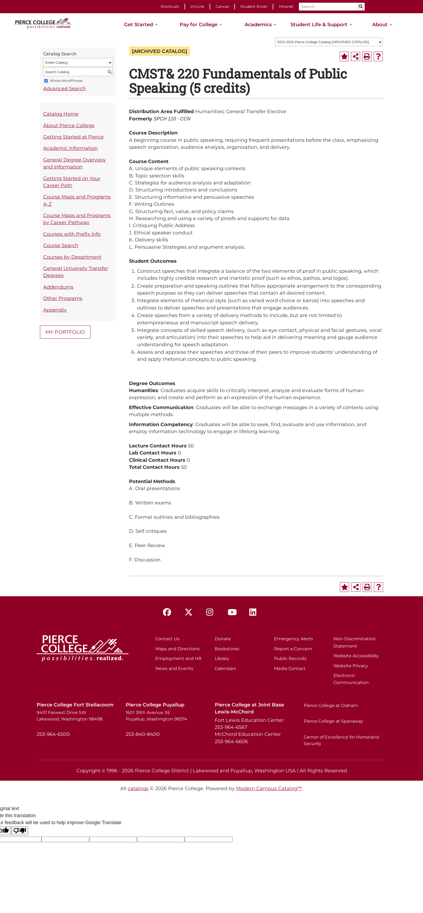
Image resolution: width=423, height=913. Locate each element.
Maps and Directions (177, 648)
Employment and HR (178, 658)
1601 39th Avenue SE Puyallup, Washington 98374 (156, 716)
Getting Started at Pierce (73, 137)
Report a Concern (293, 648)
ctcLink (197, 6)
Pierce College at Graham (331, 705)
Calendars (225, 668)
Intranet (286, 6)
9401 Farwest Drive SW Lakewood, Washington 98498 (70, 716)
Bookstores (227, 648)
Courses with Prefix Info (72, 234)
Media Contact (290, 668)
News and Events (174, 668)
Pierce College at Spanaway (333, 721)
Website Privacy (350, 665)
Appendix (55, 310)
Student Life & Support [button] (319, 24)
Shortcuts (170, 6)
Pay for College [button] (198, 24)
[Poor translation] (19, 830)
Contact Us (167, 638)
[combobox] (329, 42)
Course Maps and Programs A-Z (77, 200)
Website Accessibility (356, 655)
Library (222, 658)
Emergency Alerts (293, 638)
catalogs (138, 788)
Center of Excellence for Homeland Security (341, 740)
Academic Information (70, 148)
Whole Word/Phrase (66, 81)
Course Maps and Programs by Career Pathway (77, 219)
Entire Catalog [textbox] (56, 62)
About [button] (380, 24)
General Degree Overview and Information (74, 163)
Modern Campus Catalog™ (269, 788)
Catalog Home (61, 114)
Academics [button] (258, 24)
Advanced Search (64, 88)
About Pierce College (68, 125)
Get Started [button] (138, 24)
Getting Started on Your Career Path (71, 182)
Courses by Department (72, 257)
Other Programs (62, 298)
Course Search (60, 245)
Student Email (253, 6)
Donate (223, 638)
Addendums (58, 287)
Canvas (222, 6)
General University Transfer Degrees (75, 271)
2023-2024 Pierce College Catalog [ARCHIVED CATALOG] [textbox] (323, 42)
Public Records (290, 658)
